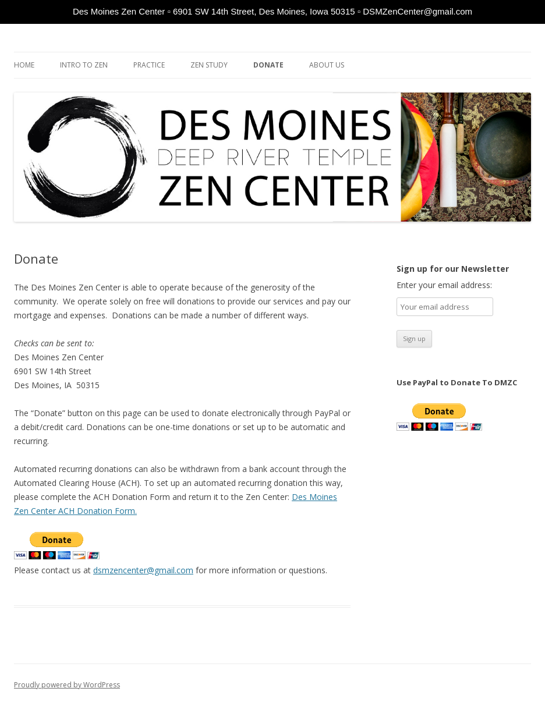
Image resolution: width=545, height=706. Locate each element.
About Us (326, 65)
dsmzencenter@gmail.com (143, 570)
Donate (268, 65)
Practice (149, 65)
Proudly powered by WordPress (67, 685)
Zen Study (209, 65)
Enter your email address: (444, 284)
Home (24, 65)
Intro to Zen (84, 65)
